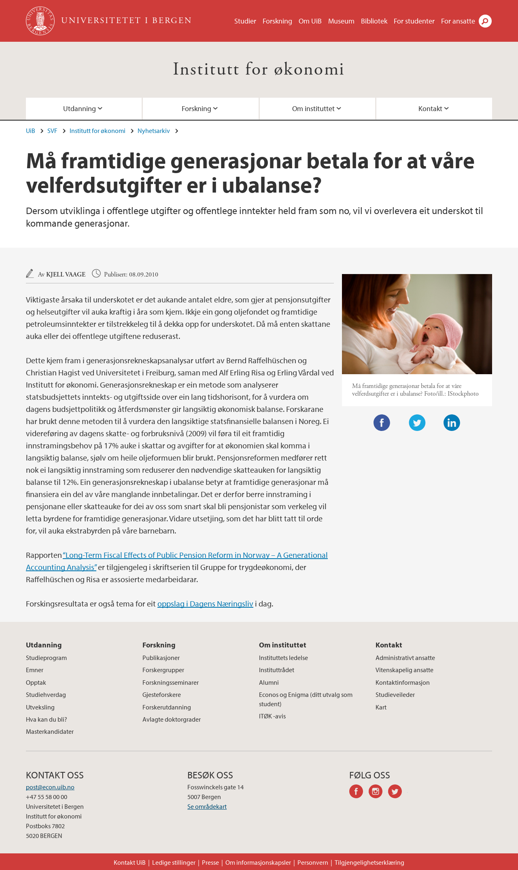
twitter (398, 792)
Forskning (277, 21)
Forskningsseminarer (170, 682)
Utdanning (79, 108)
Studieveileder (395, 694)
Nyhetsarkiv (154, 130)
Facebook (382, 422)
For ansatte (458, 21)
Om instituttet (313, 108)
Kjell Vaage (65, 274)
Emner (34, 670)
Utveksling (40, 707)
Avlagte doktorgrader (171, 719)
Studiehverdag (46, 694)
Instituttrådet (276, 670)
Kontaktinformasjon (403, 682)
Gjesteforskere (161, 694)
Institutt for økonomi (259, 69)
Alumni (269, 682)
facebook (359, 792)
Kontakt (430, 108)
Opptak (36, 682)
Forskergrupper (163, 670)
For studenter (414, 21)
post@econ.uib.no (50, 787)
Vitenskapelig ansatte (404, 670)
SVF (52, 130)
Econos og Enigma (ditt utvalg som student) (305, 698)
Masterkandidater (50, 731)
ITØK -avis (272, 716)
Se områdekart (207, 806)
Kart (381, 707)
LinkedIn (452, 422)
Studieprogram (46, 658)
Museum (341, 21)
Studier (245, 21)
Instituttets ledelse (283, 658)
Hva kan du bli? (46, 719)
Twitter (417, 422)
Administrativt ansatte (405, 658)
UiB (30, 130)
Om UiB (310, 21)
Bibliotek (374, 21)
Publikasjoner (161, 658)
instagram (378, 792)
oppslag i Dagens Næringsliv (205, 603)
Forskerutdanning (166, 707)
